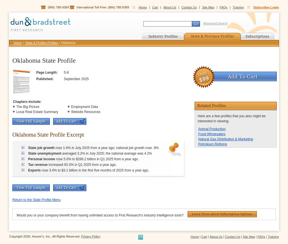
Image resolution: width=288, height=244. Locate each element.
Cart (155, 7)
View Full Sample (31, 121)
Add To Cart (69, 121)
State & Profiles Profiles (41, 42)
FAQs (224, 7)
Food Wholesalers (212, 134)
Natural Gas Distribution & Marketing (225, 139)
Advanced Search (215, 23)
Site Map (208, 7)
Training (238, 7)
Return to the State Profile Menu (36, 200)
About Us (169, 7)
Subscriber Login (266, 7)
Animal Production (212, 129)
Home (143, 7)
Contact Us (189, 7)
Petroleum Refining (212, 144)
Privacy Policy (90, 236)
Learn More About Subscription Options (222, 214)
